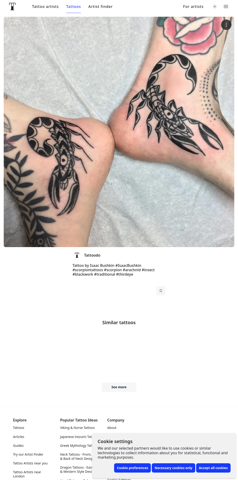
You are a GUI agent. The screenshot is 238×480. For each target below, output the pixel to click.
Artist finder (100, 6)
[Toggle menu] (226, 6)
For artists (193, 6)
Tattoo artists (45, 6)
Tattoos (73, 6)
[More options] (226, 25)
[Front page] (12, 6)
